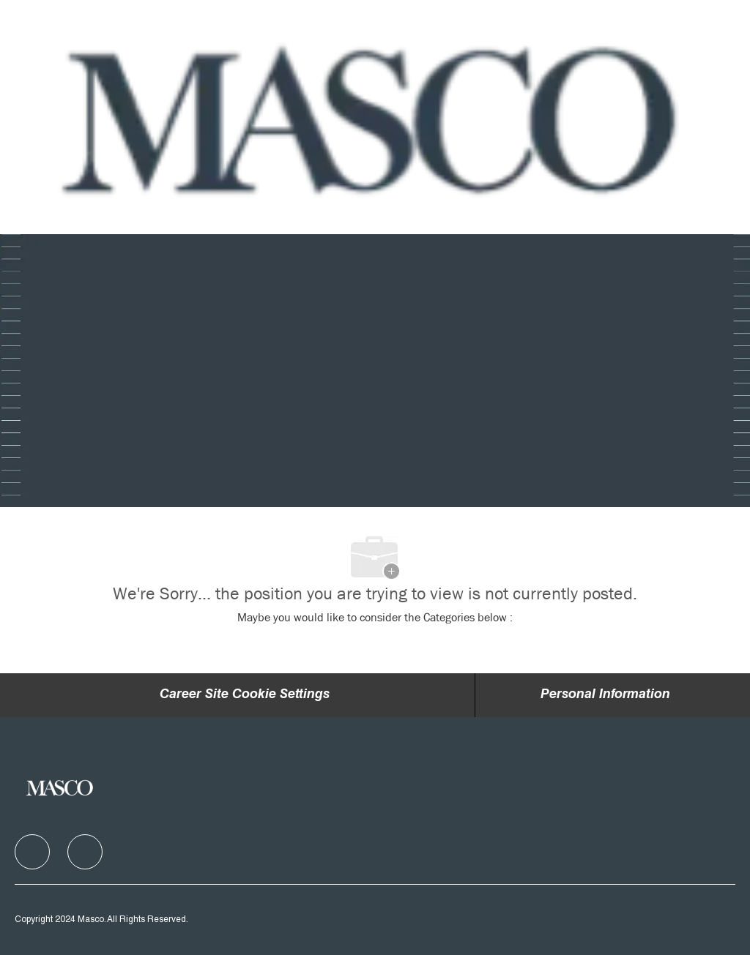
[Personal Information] (605, 695)
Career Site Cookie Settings (245, 695)
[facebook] (32, 851)
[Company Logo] (373, 117)
